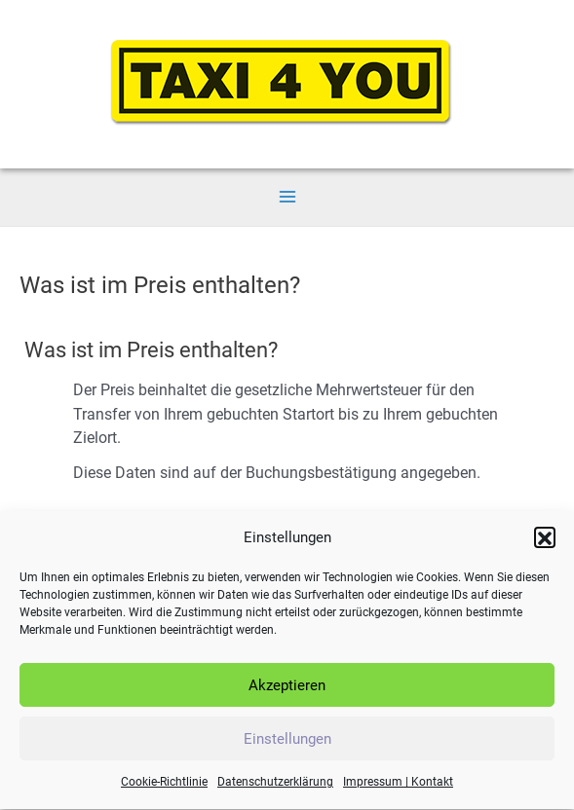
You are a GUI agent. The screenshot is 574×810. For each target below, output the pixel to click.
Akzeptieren (287, 690)
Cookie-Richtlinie (164, 787)
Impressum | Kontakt (398, 787)
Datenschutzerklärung (275, 787)
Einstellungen (287, 744)
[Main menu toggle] (287, 196)
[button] (545, 542)
